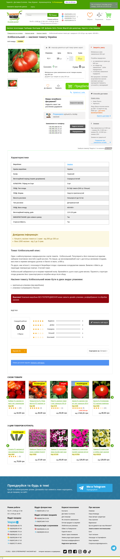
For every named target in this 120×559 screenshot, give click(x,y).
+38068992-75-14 (70, 18)
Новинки (92, 511)
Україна (70, 164)
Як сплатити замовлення (70, 520)
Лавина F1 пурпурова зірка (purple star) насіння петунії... (58, 451)
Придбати (82, 86)
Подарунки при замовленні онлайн (100, 141)
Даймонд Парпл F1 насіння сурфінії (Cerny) (38, 450)
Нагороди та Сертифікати (97, 537)
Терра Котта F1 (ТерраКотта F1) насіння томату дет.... (37, 403)
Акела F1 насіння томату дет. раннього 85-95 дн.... (80, 403)
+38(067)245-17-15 (15, 540)
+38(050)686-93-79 (15, 526)
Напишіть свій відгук (99, 322)
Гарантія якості (67, 531)
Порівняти (58, 88)
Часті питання (93, 534)
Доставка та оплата (68, 514)
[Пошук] (52, 15)
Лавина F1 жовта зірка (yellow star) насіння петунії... (101, 451)
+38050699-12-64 (70, 14)
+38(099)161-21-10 (15, 534)
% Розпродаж (57, 2)
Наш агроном (93, 520)
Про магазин (94, 507)
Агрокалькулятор (45, 2)
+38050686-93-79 (70, 20)
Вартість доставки (103, 116)
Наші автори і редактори (97, 517)
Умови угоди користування (71, 537)
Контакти (65, 511)
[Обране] (90, 16)
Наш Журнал (33, 2)
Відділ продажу (14, 518)
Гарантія (9, 2)
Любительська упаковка (70, 525)
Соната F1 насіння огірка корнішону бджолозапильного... (16, 451)
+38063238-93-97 (70, 16)
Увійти (33, 7)
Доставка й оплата (20, 2)
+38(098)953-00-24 (42, 532)
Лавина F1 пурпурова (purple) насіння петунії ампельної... (80, 451)
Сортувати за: (94, 351)
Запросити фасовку (76, 103)
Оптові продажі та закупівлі (71, 523)
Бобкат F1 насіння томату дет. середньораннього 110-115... (16, 403)
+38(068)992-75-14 (15, 531)
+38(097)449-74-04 (42, 521)
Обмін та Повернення (69, 528)
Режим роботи (13, 507)
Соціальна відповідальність (98, 543)
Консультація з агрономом (46, 526)
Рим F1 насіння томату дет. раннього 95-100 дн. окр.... (59, 403)
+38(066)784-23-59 (42, 518)
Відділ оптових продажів (46, 515)
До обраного (48, 88)
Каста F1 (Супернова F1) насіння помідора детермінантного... (101, 403)
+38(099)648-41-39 (42, 529)
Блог (90, 531)
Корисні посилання (70, 507)
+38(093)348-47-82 (15, 537)
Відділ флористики (43, 507)
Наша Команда (94, 514)
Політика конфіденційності (71, 540)
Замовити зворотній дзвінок (17, 7)
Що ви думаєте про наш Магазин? (100, 525)
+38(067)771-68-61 (15, 543)
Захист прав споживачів (70, 534)
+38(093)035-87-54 (15, 528)
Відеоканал (93, 523)
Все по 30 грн (70, 2)
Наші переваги (94, 540)
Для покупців (66, 517)
